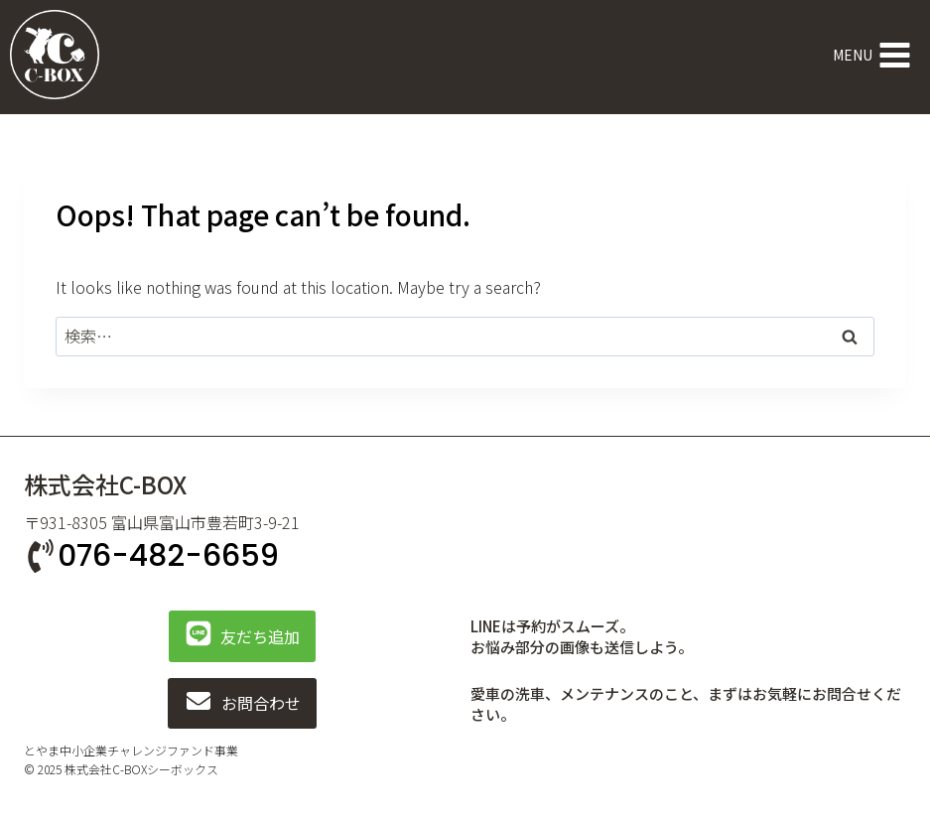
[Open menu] (872, 54)
